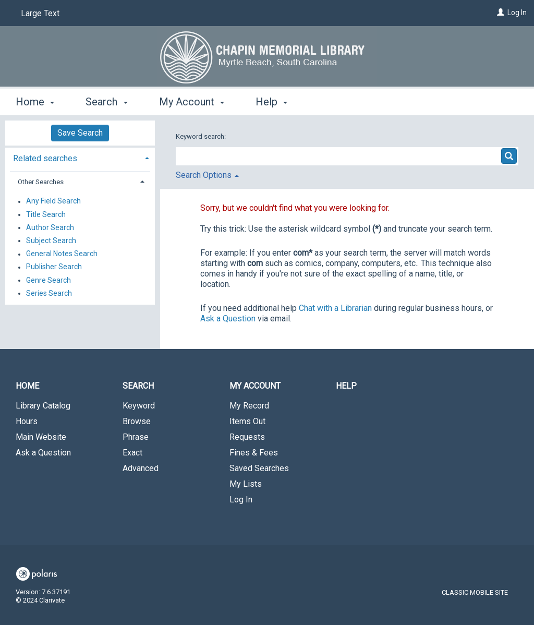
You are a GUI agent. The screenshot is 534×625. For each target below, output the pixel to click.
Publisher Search (54, 267)
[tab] (80, 157)
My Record (249, 406)
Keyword (139, 406)
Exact (132, 453)
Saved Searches (259, 468)
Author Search (50, 227)
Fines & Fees (253, 453)
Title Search (46, 214)
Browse (137, 421)
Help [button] (271, 101)
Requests (247, 437)
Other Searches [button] (41, 182)
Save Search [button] (80, 133)
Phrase (136, 437)
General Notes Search (62, 254)
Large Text (40, 13)
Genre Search (48, 280)
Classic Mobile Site (475, 592)
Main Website (41, 437)
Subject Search (51, 240)
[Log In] (500, 12)
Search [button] (106, 101)
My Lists (245, 484)
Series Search (49, 293)
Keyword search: (201, 136)
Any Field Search (53, 201)
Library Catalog (43, 406)
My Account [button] (191, 101)
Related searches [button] (45, 158)
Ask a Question (43, 453)
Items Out (247, 421)
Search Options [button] (207, 175)
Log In (517, 12)
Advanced (141, 468)
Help (346, 386)
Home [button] (35, 101)
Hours (27, 421)
